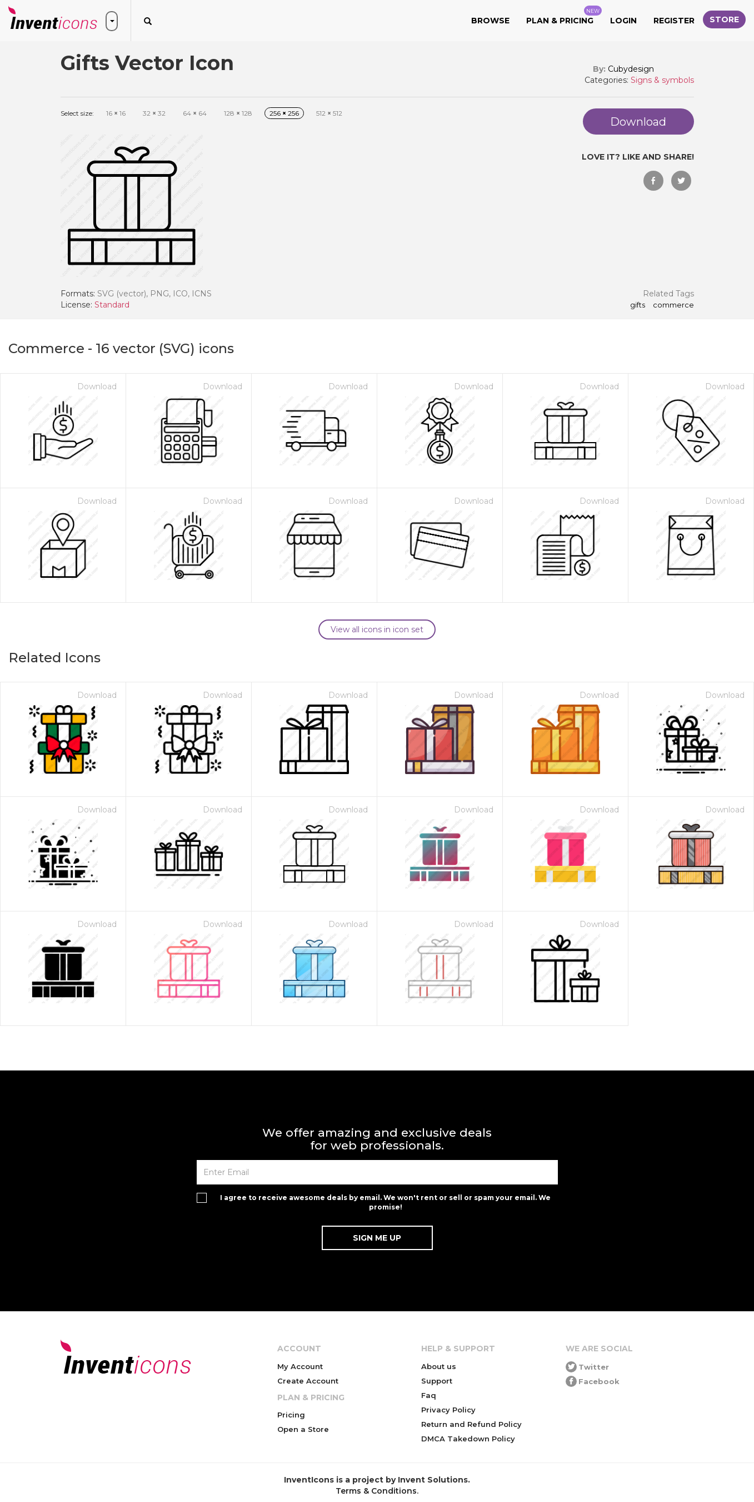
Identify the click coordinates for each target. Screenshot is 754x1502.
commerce (673, 305)
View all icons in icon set (377, 629)
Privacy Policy (448, 1409)
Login (623, 21)
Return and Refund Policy (471, 1424)
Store (724, 19)
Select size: (77, 113)
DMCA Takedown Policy (468, 1438)
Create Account (307, 1380)
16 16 (116, 113)
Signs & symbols (662, 80)
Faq (428, 1395)
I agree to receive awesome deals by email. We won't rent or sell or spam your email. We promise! (385, 1202)
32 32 (154, 113)
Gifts (637, 305)
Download (97, 386)
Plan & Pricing (564, 16)
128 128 (238, 113)
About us (438, 1366)
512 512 (329, 113)
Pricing (291, 1414)
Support (436, 1380)
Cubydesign (631, 69)
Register (674, 21)
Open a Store (303, 1429)
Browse (490, 21)
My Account (300, 1366)
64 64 (195, 113)
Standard (111, 305)
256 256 (284, 113)
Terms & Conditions (376, 1491)
